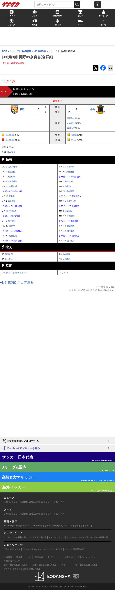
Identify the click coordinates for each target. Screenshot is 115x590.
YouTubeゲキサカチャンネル (17, 526)
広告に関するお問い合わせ (16, 565)
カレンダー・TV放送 (53, 549)
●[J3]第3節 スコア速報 (17, 282)
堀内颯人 (69, 211)
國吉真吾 (11, 152)
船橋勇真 (11, 201)
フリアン (63, 272)
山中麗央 (18, 241)
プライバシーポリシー (87, 557)
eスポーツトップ (56, 537)
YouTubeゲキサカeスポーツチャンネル (50, 526)
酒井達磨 (70, 231)
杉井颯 (12, 196)
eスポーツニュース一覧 (77, 537)
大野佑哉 (11, 177)
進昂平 (12, 226)
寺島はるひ (75, 177)
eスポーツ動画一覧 (99, 537)
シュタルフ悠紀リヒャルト (15, 272)
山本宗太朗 (72, 123)
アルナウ (74, 140)
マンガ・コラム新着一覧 (15, 537)
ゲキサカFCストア (12, 549)
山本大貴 (18, 191)
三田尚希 (12, 211)
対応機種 (8, 557)
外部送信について (12, 561)
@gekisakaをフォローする (20, 441)
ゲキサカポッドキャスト (81, 526)
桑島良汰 (74, 221)
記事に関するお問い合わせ (45, 565)
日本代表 (8, 502)
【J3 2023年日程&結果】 (14, 63)
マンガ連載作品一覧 (38, 537)
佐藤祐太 (13, 236)
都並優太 (75, 196)
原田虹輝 (18, 206)
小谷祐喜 (66, 254)
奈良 (92, 109)
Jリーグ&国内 (20, 502)
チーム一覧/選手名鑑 (74, 549)
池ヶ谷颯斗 (10, 135)
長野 (22, 109)
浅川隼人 (71, 118)
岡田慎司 (66, 259)
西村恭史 (11, 221)
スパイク (60, 502)
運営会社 (39, 557)
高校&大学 (34, 502)
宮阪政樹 (12, 186)
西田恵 (74, 236)
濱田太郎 (8, 254)
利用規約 (69, 557)
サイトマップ (54, 557)
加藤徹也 (74, 135)
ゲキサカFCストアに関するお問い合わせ (22, 569)
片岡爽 (74, 206)
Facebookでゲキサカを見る (21, 448)
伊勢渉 (67, 186)
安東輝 (17, 216)
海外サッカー (47, 502)
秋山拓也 (11, 172)
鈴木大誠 (68, 181)
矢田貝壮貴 (12, 167)
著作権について (23, 557)
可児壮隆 (70, 216)
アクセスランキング (32, 549)
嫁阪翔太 (70, 226)
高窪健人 (18, 231)
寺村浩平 (71, 128)
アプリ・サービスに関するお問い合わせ (79, 565)
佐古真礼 (8, 259)
